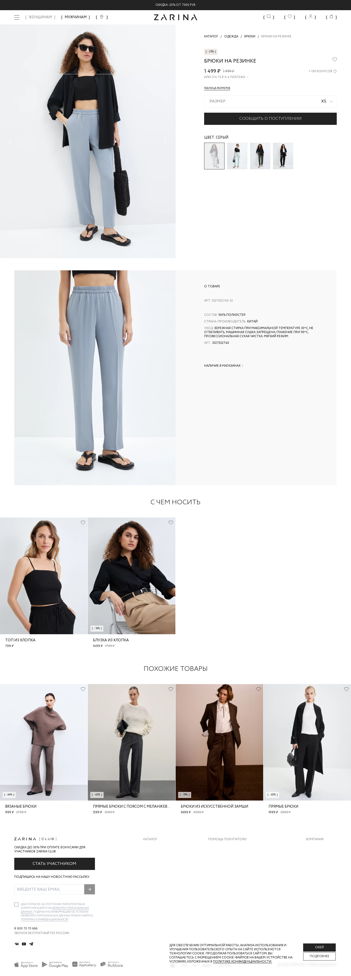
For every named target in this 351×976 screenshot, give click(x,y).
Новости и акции (321, 878)
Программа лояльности (229, 878)
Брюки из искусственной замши (214, 806)
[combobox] (270, 101)
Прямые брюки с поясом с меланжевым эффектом (144, 806)
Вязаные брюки (20, 806)
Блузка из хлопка (111, 640)
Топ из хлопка (20, 640)
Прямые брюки (283, 806)
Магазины (314, 888)
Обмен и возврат (222, 857)
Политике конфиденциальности (44, 920)
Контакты (314, 867)
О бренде (313, 847)
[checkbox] (16, 905)
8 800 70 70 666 (25, 929)
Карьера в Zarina (319, 857)
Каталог (150, 839)
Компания (315, 839)
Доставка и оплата (225, 847)
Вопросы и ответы (225, 867)
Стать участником (54, 864)
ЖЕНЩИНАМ (40, 17)
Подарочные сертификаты (231, 888)
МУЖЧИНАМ (76, 17)
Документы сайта (224, 898)
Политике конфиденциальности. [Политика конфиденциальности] (242, 961)
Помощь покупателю (227, 839)
